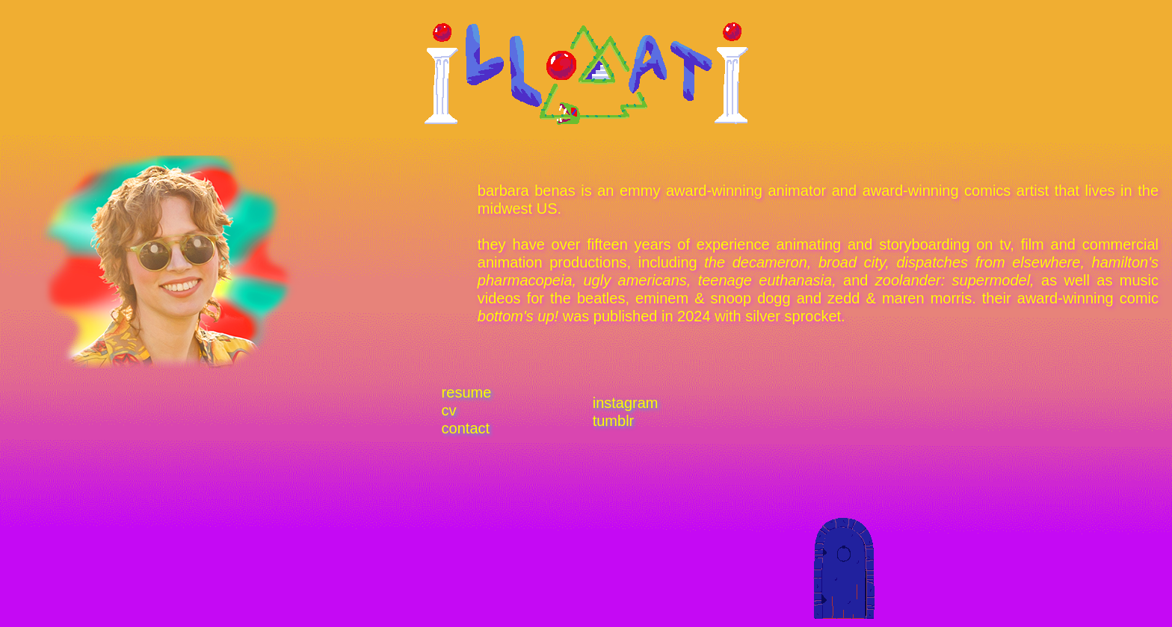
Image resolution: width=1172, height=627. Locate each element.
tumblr (614, 421)
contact (466, 428)
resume (467, 392)
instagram (626, 403)
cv (449, 410)
